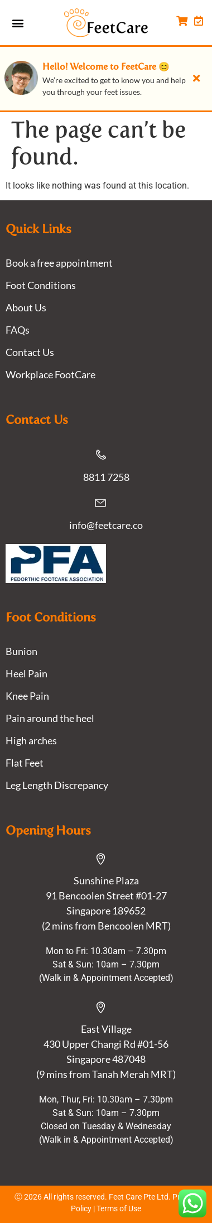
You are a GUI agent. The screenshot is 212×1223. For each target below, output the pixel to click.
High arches (31, 740)
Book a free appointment (59, 263)
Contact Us (30, 352)
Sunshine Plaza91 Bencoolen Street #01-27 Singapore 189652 (106, 895)
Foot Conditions (41, 285)
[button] (17, 22)
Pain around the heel (50, 718)
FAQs (18, 330)
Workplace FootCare (50, 374)
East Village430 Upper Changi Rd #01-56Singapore (106, 1044)
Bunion (21, 651)
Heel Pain (26, 673)
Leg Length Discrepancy (57, 785)
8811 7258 (106, 477)
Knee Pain (27, 696)
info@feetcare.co (106, 525)
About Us (26, 307)
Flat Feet (25, 763)
